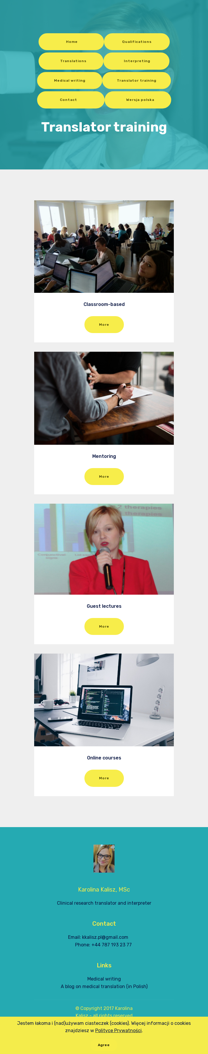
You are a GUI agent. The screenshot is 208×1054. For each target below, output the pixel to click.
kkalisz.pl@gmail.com (105, 937)
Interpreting (136, 61)
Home (71, 42)
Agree (104, 1047)
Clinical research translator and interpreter (104, 903)
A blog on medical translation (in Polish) (104, 986)
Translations (71, 61)
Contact (71, 100)
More (104, 325)
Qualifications (137, 42)
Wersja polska (138, 100)
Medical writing (70, 80)
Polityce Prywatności (118, 1033)
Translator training (136, 80)
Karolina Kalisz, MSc (104, 889)
